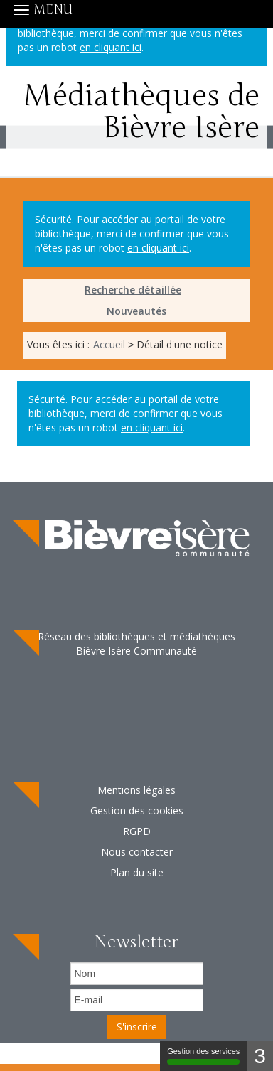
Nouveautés (136, 311)
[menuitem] (136, 290)
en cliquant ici (158, 247)
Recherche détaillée (133, 289)
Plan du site (137, 872)
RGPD (137, 831)
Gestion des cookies (136, 810)
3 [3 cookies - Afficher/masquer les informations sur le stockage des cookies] (260, 1055)
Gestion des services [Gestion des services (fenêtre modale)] (203, 1056)
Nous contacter (137, 852)
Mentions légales (136, 790)
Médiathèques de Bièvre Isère (136, 120)
